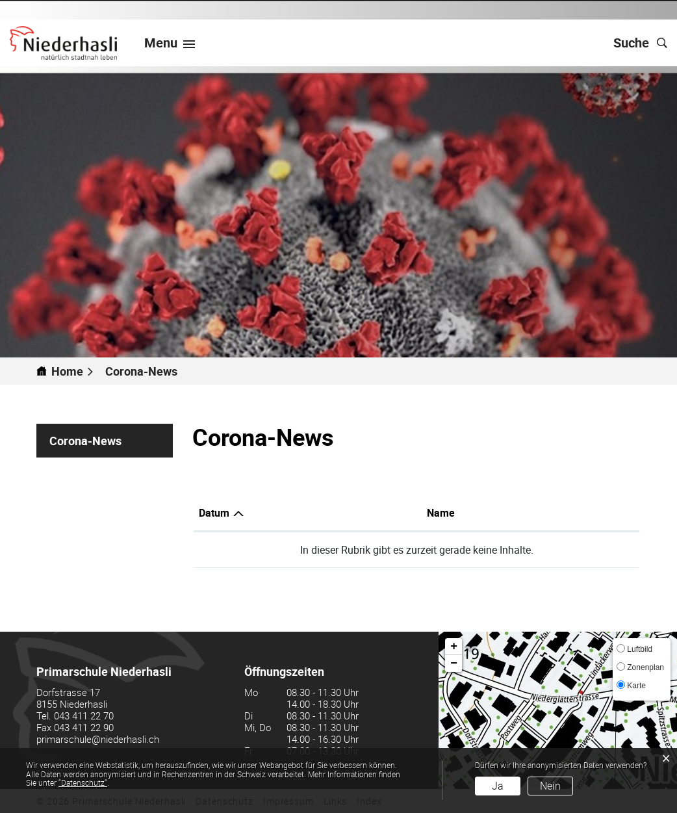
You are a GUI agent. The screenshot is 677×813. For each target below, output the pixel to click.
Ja (498, 786)
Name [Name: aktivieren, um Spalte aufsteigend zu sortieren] (441, 513)
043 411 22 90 (84, 727)
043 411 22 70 (84, 715)
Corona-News (111, 440)
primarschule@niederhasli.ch (97, 738)
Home (67, 371)
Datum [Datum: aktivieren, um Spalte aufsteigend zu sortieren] (214, 513)
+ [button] (453, 646)
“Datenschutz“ (82, 782)
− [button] (453, 663)
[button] (146, 371)
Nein (550, 786)
